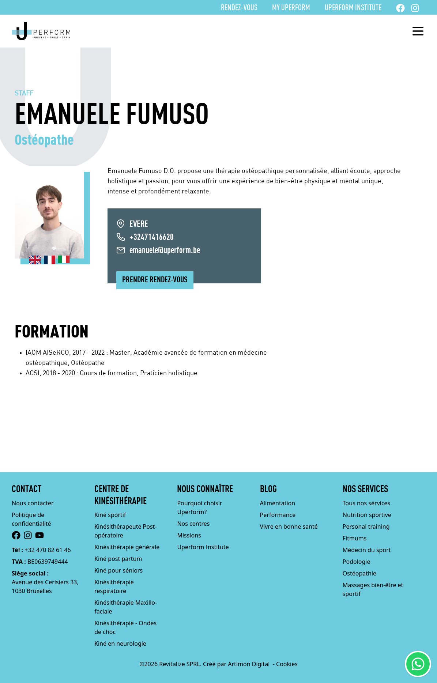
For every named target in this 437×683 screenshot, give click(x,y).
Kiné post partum (118, 559)
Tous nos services (366, 503)
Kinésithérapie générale (126, 547)
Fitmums (355, 538)
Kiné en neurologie (120, 643)
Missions (189, 535)
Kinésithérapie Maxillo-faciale (125, 607)
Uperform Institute (353, 8)
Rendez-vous (239, 8)
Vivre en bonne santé (289, 526)
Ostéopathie (359, 573)
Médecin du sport (367, 550)
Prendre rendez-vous (155, 280)
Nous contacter (33, 503)
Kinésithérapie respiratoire (114, 586)
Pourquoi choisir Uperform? (199, 507)
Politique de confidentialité (31, 519)
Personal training (366, 526)
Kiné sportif (110, 515)
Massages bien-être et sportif (373, 589)
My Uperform (291, 8)
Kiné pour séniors (118, 570)
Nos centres (193, 524)
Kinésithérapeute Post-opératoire (125, 530)
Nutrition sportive (367, 515)
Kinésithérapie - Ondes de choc (125, 627)
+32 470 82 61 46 (48, 550)
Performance (278, 515)
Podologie (356, 562)
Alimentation (277, 503)
